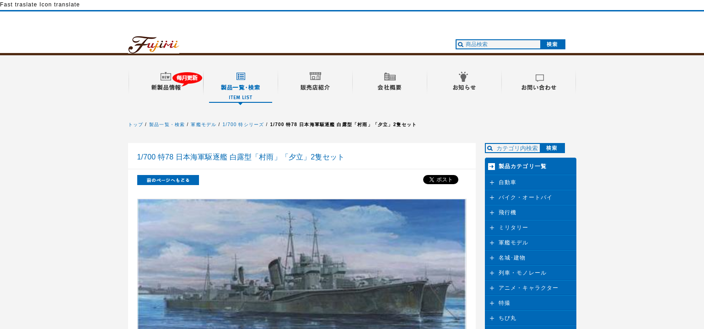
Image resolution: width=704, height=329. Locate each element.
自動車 (508, 182)
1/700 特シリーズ (243, 124)
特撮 (505, 303)
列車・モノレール (523, 273)
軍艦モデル (203, 124)
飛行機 (508, 212)
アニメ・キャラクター (529, 288)
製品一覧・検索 (167, 124)
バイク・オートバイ (526, 197)
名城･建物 (512, 258)
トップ (136, 124)
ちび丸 (508, 318)
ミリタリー (514, 227)
